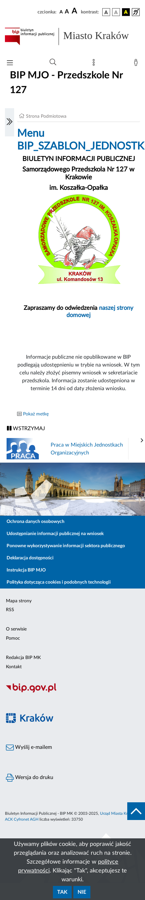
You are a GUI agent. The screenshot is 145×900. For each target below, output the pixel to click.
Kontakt (14, 667)
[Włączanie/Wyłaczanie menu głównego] (10, 63)
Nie (82, 892)
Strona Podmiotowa (46, 116)
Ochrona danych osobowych (35, 521)
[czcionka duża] (75, 11)
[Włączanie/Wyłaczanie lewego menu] (9, 122)
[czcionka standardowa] (61, 12)
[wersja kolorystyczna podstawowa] (106, 12)
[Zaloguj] (137, 64)
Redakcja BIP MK (23, 657)
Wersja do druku (29, 778)
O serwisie (16, 629)
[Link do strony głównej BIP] (72, 36)
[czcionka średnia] (67, 12)
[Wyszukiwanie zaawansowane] (53, 62)
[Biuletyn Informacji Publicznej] (72, 692)
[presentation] (142, 440)
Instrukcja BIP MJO (26, 570)
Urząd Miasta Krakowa (119, 813)
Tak (62, 892)
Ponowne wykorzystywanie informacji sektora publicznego (66, 546)
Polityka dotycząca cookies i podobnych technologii (59, 582)
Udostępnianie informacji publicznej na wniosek (55, 533)
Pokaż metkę (36, 414)
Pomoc (13, 638)
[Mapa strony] (95, 64)
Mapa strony (19, 601)
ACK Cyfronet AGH (21, 819)
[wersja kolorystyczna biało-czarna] (116, 12)
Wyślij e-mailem (29, 747)
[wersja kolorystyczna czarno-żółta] (126, 12)
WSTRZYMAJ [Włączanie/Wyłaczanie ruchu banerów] (26, 428)
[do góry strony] (136, 811)
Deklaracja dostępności (30, 558)
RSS (10, 610)
